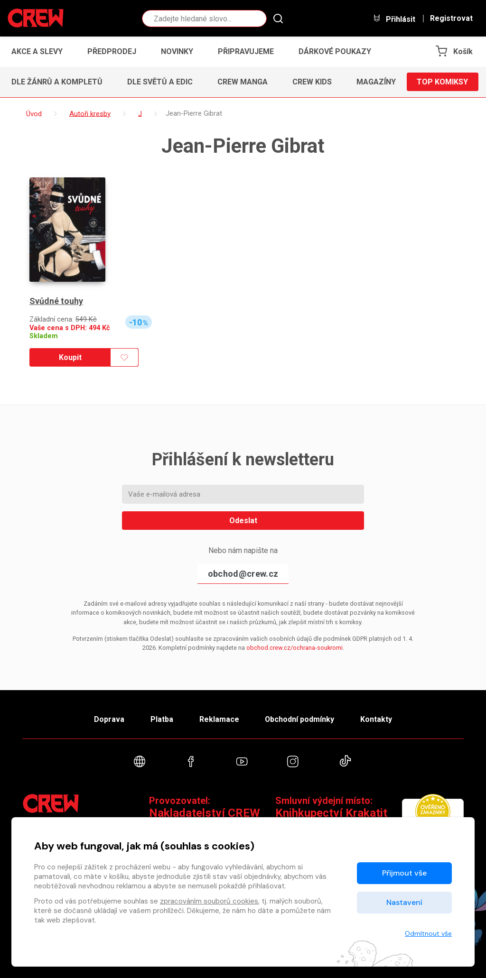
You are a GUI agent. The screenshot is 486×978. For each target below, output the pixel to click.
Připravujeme (246, 51)
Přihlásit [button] (394, 18)
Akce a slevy (37, 51)
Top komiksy (442, 81)
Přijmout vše (404, 873)
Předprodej (111, 51)
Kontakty (377, 719)
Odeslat (243, 520)
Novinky (177, 51)
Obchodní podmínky (300, 719)
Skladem (43, 336)
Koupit (70, 357)
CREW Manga (242, 81)
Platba (161, 719)
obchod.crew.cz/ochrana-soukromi (294, 647)
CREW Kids (312, 81)
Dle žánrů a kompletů (57, 81)
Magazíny (376, 81)
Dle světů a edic (160, 81)
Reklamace (219, 719)
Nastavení (404, 902)
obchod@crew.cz (243, 574)
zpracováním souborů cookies (209, 901)
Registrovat (451, 18)
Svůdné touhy (56, 301)
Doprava (108, 719)
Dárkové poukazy (335, 51)
